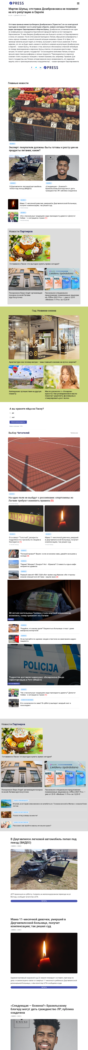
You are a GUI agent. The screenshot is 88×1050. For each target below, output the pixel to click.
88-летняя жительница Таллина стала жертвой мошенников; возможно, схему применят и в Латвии (40, 614)
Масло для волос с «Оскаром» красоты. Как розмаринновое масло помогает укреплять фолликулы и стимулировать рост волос (61, 394)
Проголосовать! (18, 422)
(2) (57, 577)
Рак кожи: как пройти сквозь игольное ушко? (32, 826)
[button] (78, 3)
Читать (44, 901)
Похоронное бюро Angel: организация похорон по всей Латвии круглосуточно (25, 295)
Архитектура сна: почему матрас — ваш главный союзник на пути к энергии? (42, 362)
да (13, 413)
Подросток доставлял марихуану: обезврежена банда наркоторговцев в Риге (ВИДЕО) (36, 678)
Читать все (74, 433)
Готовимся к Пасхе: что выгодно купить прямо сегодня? (34, 264)
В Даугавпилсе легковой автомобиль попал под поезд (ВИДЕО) (26, 187)
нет (13, 417)
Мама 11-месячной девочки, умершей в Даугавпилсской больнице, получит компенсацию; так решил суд (48, 204)
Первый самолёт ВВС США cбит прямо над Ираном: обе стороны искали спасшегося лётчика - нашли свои (47, 576)
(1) (46, 218)
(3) (28, 556)
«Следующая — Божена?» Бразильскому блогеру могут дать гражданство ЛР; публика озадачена (61, 188)
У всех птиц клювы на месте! (25, 816)
